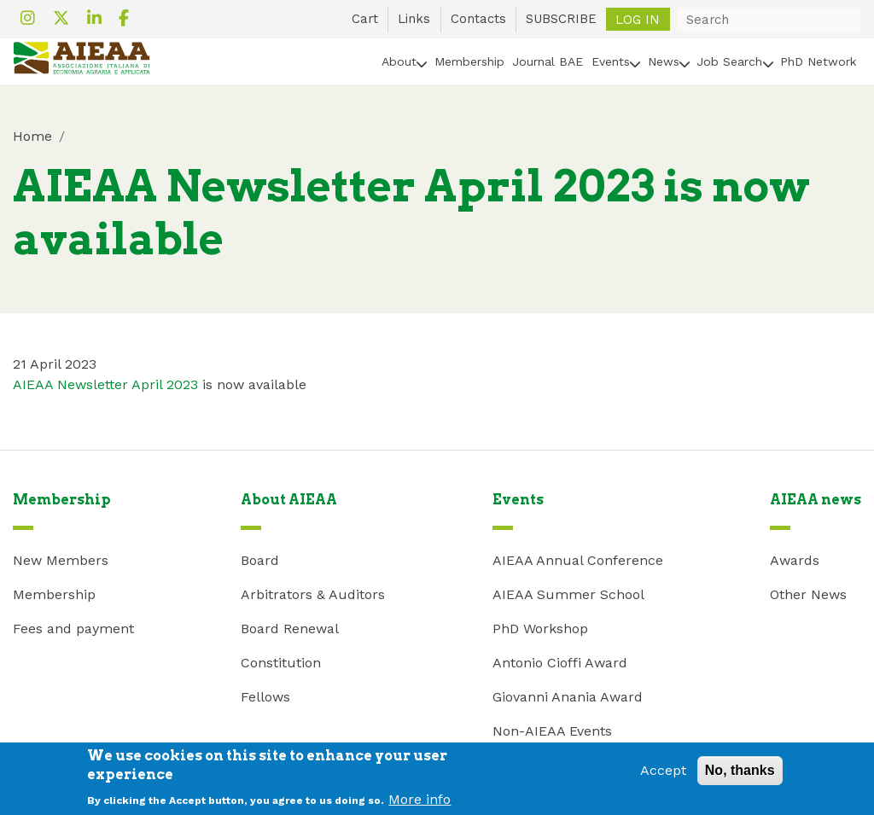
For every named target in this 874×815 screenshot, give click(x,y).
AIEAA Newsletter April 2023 (105, 384)
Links (414, 18)
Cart (365, 18)
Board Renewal (290, 628)
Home (32, 136)
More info (419, 803)
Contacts (478, 18)
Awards (794, 560)
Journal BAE (547, 61)
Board (260, 560)
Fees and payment (73, 628)
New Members (60, 560)
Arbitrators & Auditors (313, 594)
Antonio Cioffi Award (559, 663)
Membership (469, 61)
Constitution (281, 663)
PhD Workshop (540, 628)
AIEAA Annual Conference (577, 560)
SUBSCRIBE (561, 18)
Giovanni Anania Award (567, 697)
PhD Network (818, 61)
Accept (663, 775)
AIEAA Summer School (568, 594)
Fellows (265, 697)
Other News (808, 594)
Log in (637, 18)
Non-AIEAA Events (552, 731)
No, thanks (740, 775)
